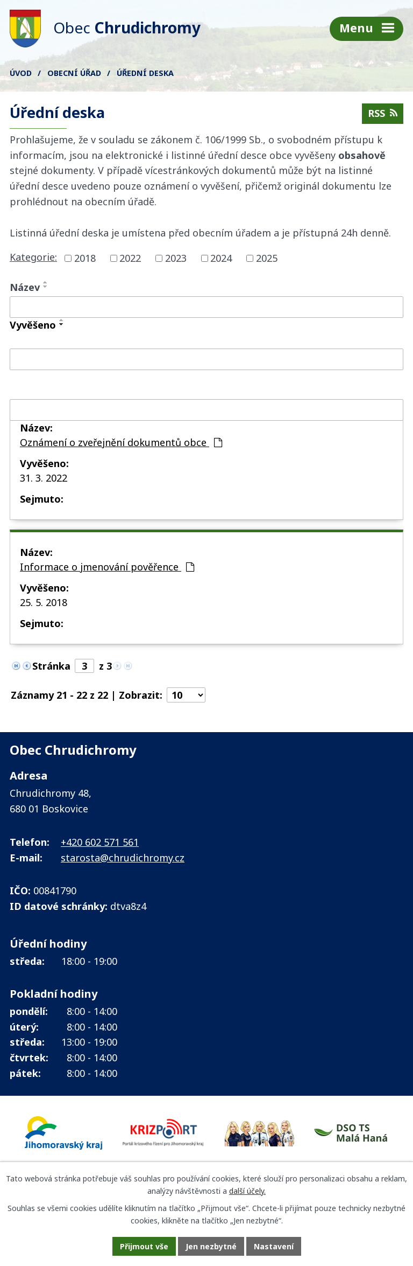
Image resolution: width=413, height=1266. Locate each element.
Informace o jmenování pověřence (107, 566)
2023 (176, 258)
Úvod (21, 73)
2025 (266, 258)
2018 (85, 258)
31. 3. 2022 (43, 477)
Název (25, 287)
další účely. (247, 1191)
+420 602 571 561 (100, 842)
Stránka (51, 665)
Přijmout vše (144, 1246)
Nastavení (274, 1246)
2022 (130, 258)
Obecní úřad (74, 73)
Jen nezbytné (211, 1246)
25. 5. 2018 (43, 602)
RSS (382, 113)
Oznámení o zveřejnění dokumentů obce (121, 442)
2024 (221, 258)
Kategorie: (33, 257)
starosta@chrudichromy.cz (122, 857)
